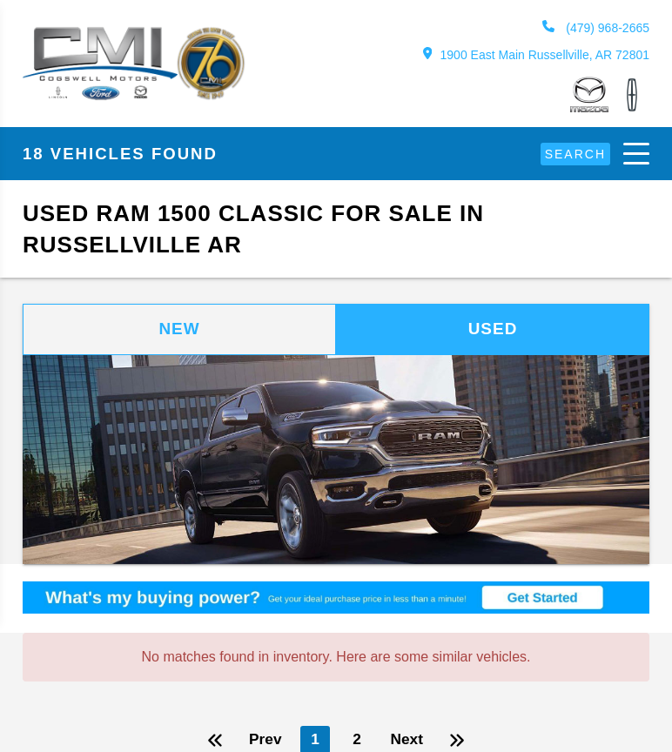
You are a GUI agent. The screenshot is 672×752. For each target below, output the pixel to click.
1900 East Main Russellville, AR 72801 (535, 54)
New (179, 329)
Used (493, 329)
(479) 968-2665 (595, 27)
